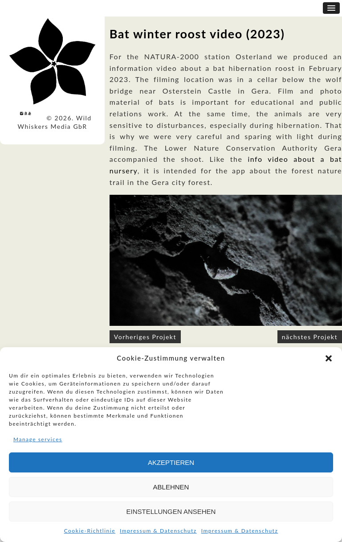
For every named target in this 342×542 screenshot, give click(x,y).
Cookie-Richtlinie (89, 530)
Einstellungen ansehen (171, 511)
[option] (226, 260)
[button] (328, 358)
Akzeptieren (171, 462)
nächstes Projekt (310, 337)
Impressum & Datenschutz (158, 530)
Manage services (37, 439)
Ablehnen (171, 487)
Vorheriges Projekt (145, 337)
